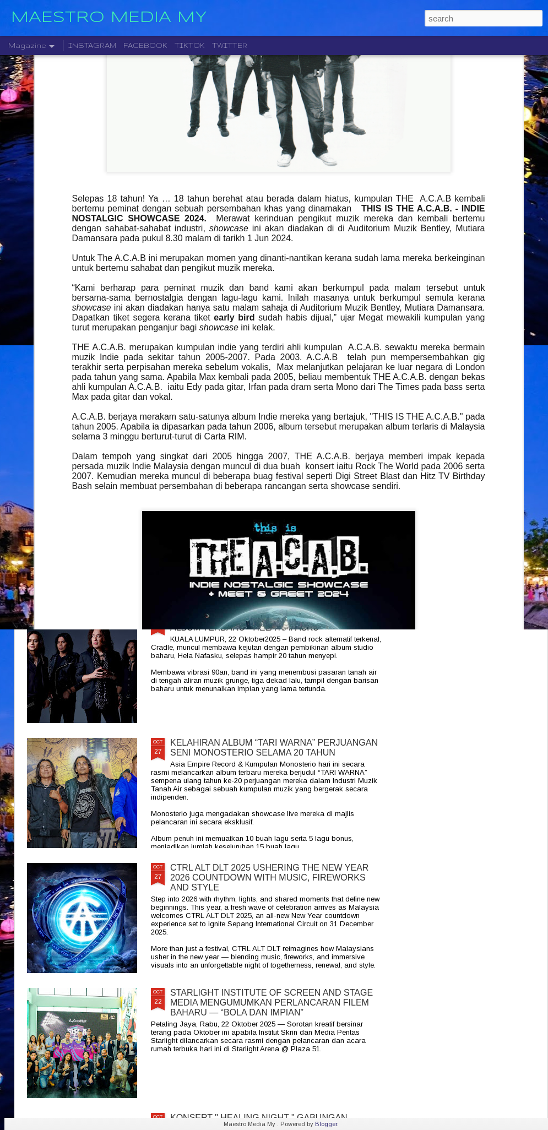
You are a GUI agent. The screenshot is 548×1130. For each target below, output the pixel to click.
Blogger (326, 1124)
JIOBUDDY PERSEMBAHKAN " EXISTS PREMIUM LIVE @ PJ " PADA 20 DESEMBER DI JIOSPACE (89, 424)
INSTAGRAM (92, 45)
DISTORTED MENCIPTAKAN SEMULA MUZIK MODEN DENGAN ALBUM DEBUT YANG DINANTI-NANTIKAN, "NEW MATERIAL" (351, 429)
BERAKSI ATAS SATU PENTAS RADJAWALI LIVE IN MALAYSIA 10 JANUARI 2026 (481, 414)
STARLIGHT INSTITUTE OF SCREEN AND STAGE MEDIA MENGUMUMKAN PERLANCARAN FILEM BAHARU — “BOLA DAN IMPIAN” (271, 1002)
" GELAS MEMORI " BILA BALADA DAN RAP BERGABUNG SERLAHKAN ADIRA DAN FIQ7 (218, 419)
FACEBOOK (145, 45)
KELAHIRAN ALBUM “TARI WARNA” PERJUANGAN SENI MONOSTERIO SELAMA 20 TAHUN (274, 747)
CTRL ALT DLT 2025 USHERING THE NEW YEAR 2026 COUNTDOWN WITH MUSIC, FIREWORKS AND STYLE (269, 877)
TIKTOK (190, 45)
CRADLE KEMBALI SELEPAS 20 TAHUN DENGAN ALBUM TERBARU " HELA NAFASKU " (271, 622)
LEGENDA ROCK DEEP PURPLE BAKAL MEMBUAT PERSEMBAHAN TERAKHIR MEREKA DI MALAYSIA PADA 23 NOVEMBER (275, 502)
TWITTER (229, 45)
